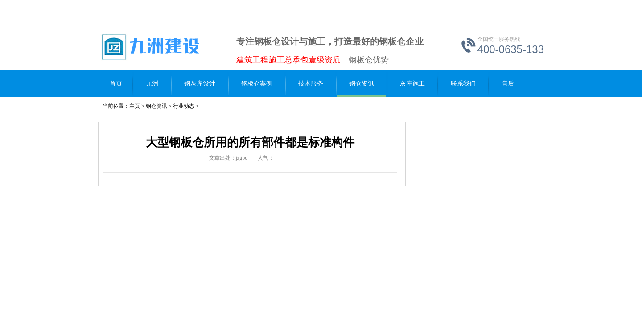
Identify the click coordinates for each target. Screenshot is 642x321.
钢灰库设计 (199, 83)
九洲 (152, 83)
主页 (134, 106)
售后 (508, 83)
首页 (116, 83)
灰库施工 (412, 83)
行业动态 (183, 106)
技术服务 (310, 83)
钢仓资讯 (361, 83)
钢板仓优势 (369, 59)
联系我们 (463, 83)
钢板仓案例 (256, 83)
